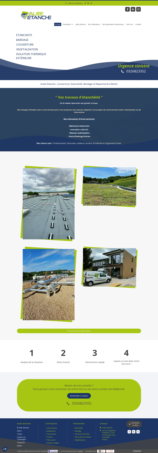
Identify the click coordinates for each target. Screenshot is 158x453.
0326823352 (136, 71)
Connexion (137, 451)
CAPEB (80, 451)
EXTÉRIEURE (31, 56)
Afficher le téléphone (75, 3)
